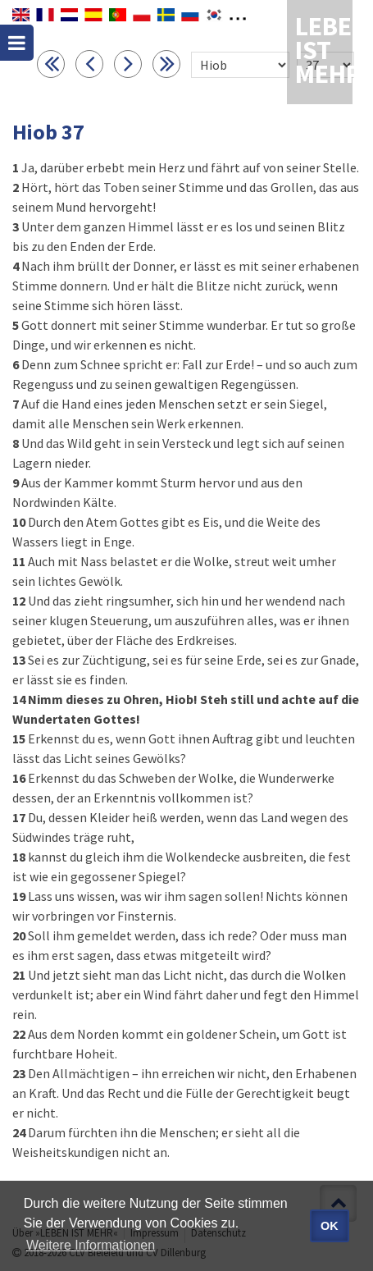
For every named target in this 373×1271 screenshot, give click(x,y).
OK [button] (330, 1225)
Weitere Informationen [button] (90, 1245)
